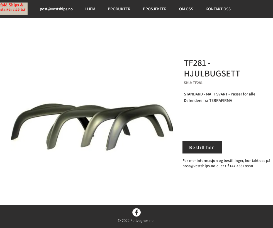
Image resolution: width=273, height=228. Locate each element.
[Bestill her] (202, 147)
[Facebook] (136, 212)
